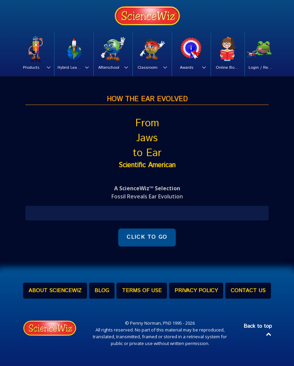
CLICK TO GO (147, 237)
